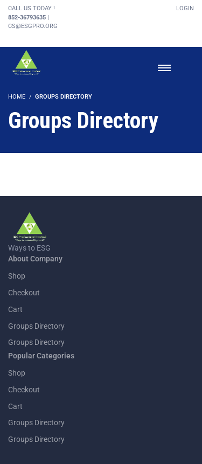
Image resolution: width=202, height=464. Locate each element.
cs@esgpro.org (33, 26)
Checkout (24, 292)
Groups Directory (36, 326)
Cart (15, 309)
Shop (16, 276)
